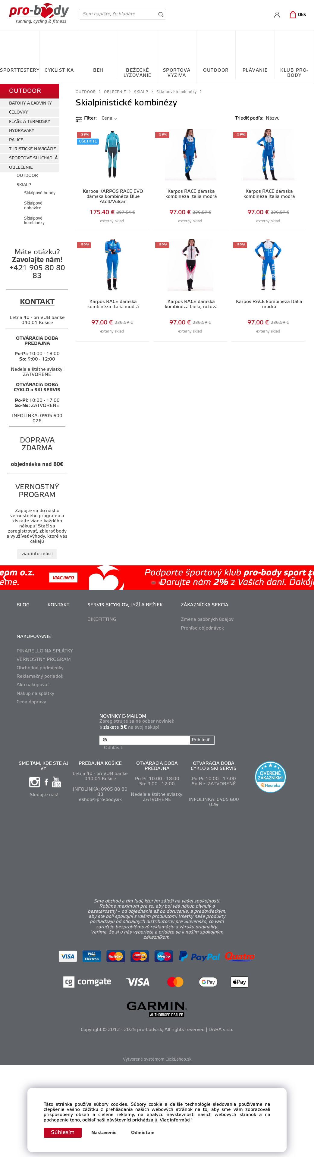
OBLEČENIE (21, 168)
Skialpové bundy (39, 193)
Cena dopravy (31, 702)
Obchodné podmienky (40, 668)
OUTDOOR (216, 70)
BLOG (23, 605)
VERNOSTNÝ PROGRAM (44, 660)
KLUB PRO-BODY (294, 73)
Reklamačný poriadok (40, 676)
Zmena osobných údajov (207, 620)
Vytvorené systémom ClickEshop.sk (157, 1060)
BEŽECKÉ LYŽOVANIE (138, 73)
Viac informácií (176, 1120)
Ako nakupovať (33, 685)
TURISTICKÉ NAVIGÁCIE (32, 149)
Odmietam (143, 1133)
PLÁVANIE (255, 70)
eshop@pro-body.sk (100, 800)
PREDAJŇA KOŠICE (100, 763)
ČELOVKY (18, 112)
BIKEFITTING (101, 620)
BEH (98, 70)
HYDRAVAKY (21, 131)
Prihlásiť (201, 740)
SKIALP (24, 185)
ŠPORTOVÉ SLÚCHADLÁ (33, 158)
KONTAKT (58, 605)
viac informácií (37, 554)
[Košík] (296, 15)
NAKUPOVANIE (34, 637)
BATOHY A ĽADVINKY (30, 103)
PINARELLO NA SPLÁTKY (45, 651)
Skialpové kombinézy (34, 221)
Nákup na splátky (35, 694)
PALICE (16, 140)
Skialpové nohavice (33, 206)
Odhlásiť (113, 748)
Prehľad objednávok (202, 628)
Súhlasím (62, 1132)
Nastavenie (104, 1133)
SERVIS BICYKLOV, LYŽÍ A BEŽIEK (125, 605)
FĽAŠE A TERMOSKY (29, 122)
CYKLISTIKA (59, 70)
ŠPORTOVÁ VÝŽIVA (177, 73)
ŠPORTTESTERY (19, 70)
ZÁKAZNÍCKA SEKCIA (204, 605)
